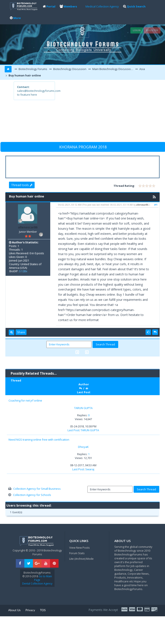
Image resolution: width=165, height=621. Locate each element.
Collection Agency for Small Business (37, 489)
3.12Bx (23, 271)
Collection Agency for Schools (32, 495)
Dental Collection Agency (37, 583)
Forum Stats (77, 553)
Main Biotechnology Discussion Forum (113, 69)
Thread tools (21, 185)
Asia (142, 69)
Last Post (73, 430)
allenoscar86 (27, 227)
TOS (43, 610)
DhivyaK (83, 447)
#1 (155, 204)
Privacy (30, 610)
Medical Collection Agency (102, 6)
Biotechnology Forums (32, 69)
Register (152, 30)
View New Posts (79, 547)
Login (137, 30)
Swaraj (89, 469)
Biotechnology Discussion (69, 69)
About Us (14, 610)
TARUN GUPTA (83, 408)
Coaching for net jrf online (25, 400)
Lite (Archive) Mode (81, 559)
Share (21, 332)
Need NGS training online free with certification (39, 439)
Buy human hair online (24, 75)
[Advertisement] (102, 111)
